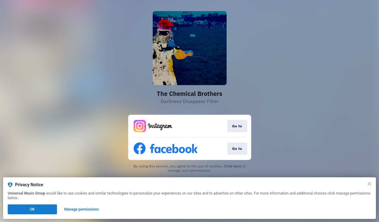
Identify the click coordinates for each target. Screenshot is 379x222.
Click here (232, 166)
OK (32, 209)
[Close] (369, 184)
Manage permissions (81, 209)
